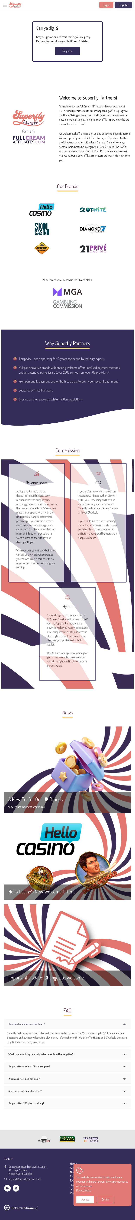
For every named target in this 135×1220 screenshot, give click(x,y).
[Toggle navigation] (5, 5)
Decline (105, 1199)
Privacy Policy (83, 1190)
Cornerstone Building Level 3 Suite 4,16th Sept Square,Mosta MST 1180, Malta (28, 1170)
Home (73, 1163)
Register (124, 5)
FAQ (72, 1180)
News (73, 1172)
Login (106, 5)
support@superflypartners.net (25, 1179)
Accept (85, 1199)
